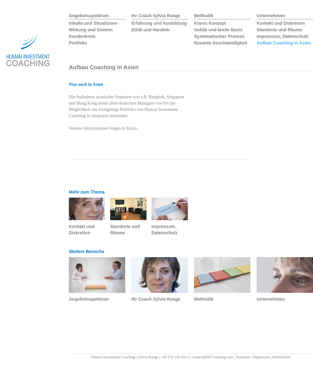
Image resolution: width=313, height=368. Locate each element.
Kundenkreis (82, 36)
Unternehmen (271, 15)
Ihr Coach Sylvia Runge (155, 15)
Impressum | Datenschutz (272, 357)
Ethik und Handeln (150, 29)
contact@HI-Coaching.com (212, 357)
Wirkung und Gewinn (91, 29)
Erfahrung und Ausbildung (159, 23)
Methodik (203, 15)
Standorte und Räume (279, 29)
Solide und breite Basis (218, 29)
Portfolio (78, 42)
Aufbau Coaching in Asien (284, 42)
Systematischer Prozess (219, 36)
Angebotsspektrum (89, 15)
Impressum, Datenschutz (283, 36)
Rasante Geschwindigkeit (220, 42)
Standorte (243, 357)
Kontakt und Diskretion (281, 23)
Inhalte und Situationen (93, 23)
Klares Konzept (210, 23)
